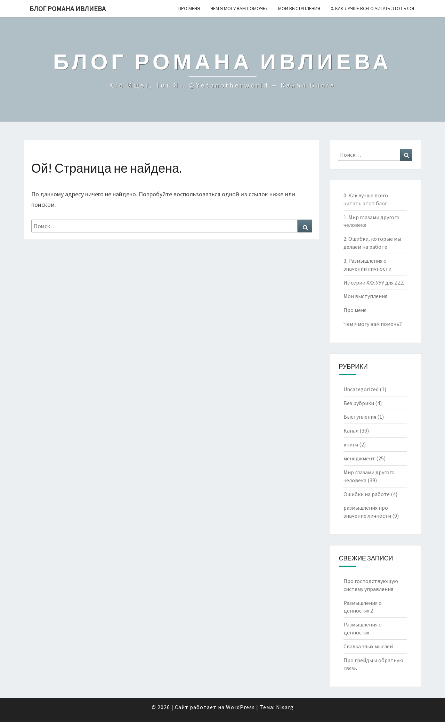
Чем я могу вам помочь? (239, 8)
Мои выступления (299, 8)
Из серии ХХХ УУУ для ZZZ (373, 282)
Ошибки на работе (366, 494)
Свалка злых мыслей (368, 646)
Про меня (189, 8)
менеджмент (359, 458)
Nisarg (285, 707)
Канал (350, 430)
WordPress (240, 707)
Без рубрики (358, 403)
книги (350, 444)
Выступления (359, 416)
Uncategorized (361, 389)
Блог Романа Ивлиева (68, 8)
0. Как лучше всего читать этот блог (373, 8)
